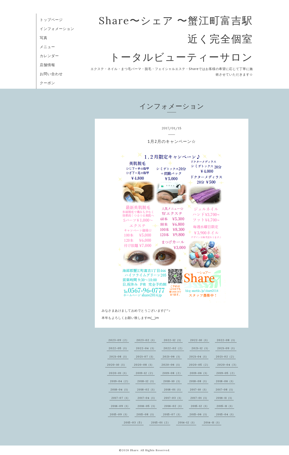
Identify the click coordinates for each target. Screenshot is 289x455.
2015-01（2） (160, 422)
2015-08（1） (146, 414)
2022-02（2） (173, 348)
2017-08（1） (225, 389)
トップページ (51, 19)
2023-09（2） (118, 340)
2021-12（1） (200, 348)
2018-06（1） (225, 381)
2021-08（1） (118, 356)
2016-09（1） (120, 406)
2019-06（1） (199, 373)
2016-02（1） (173, 406)
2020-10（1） (116, 364)
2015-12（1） (200, 406)
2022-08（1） (227, 340)
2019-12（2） (145, 373)
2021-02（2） (226, 356)
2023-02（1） (146, 340)
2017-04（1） (147, 397)
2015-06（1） (199, 414)
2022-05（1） (118, 348)
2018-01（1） (173, 389)
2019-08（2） (172, 373)
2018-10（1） (172, 381)
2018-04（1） (120, 389)
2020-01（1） (118, 373)
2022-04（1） (146, 348)
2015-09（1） (119, 414)
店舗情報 (47, 65)
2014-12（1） (187, 422)
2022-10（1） (199, 340)
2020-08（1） (144, 364)
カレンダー (49, 55)
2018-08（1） (198, 381)
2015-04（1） (225, 414)
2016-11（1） (225, 397)
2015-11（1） (225, 406)
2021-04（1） (198, 356)
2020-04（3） (227, 364)
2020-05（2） (199, 364)
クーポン (47, 83)
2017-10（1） (199, 389)
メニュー (47, 46)
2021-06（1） (172, 356)
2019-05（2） (226, 373)
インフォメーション (57, 28)
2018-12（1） (146, 381)
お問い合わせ (51, 74)
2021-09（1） (226, 348)
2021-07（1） (145, 356)
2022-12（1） (173, 340)
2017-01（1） (199, 397)
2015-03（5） (134, 422)
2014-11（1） (212, 422)
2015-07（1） (172, 414)
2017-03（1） (173, 397)
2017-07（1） (120, 397)
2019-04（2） (120, 381)
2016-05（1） (147, 406)
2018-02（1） (146, 389)
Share (134, 450)
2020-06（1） (171, 364)
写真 (43, 37)
